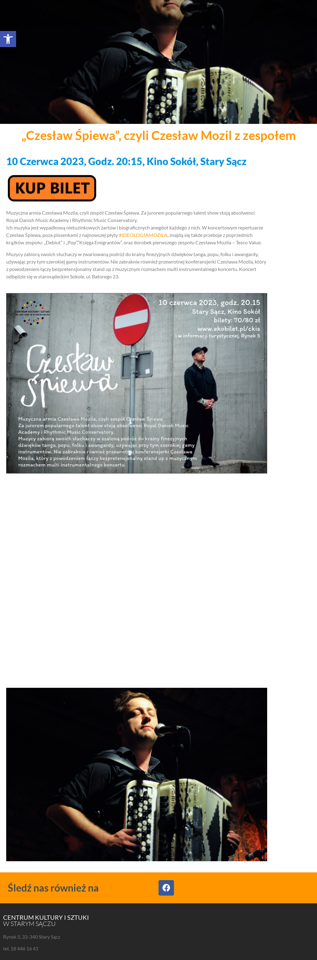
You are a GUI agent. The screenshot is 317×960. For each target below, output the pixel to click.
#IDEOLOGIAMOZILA (143, 235)
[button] (8, 39)
